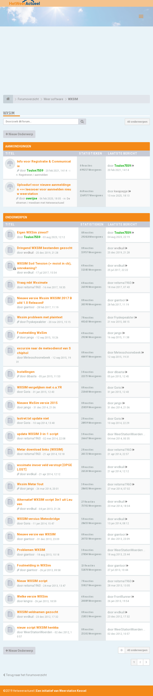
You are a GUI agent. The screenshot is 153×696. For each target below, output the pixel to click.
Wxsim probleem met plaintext (39, 317)
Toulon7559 (35, 170)
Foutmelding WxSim (32, 333)
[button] (146, 662)
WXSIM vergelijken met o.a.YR (39, 387)
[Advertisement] (76, 61)
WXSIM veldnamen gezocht (37, 612)
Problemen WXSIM (31, 550)
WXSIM (8, 113)
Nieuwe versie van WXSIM (36, 534)
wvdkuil (29, 252)
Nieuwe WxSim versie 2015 (37, 403)
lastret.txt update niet (33, 418)
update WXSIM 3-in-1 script (37, 434)
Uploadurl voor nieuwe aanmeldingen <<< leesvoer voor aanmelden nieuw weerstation (44, 189)
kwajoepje (121, 191)
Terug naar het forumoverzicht (25, 675)
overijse (31, 198)
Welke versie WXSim (32, 596)
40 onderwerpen (137, 121)
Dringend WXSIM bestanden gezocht (44, 248)
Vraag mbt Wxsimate (32, 282)
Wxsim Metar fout (30, 484)
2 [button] (140, 662)
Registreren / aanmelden (33, 174)
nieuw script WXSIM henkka (37, 627)
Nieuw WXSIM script (32, 581)
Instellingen (26, 372)
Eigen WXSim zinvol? (32, 232)
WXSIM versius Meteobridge (38, 519)
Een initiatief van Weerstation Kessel (61, 690)
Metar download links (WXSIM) (40, 449)
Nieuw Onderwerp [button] (19, 134)
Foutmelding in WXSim (34, 565)
